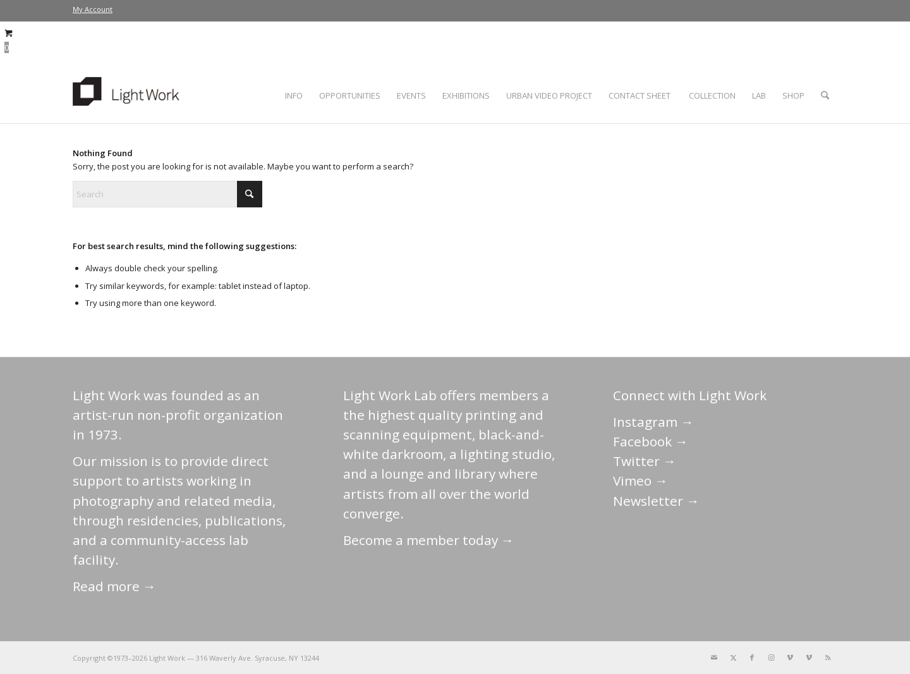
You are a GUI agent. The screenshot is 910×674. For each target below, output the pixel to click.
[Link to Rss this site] (827, 657)
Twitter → (644, 461)
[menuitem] (92, 9)
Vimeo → (640, 480)
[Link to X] (733, 657)
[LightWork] (128, 95)
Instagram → (653, 422)
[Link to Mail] (714, 657)
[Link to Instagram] (770, 657)
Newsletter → (656, 501)
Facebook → (650, 441)
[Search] (825, 95)
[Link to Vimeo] (789, 657)
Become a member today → (428, 540)
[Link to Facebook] (752, 657)
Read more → (114, 586)
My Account (92, 9)
